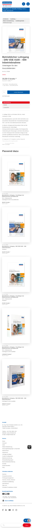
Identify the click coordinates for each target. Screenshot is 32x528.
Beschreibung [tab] (7, 102)
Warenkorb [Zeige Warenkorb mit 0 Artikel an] (28, 4)
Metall (4, 10)
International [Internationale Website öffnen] (5, 484)
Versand (4, 443)
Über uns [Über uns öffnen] (4, 486)
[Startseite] (5, 18)
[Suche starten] (3, 525)
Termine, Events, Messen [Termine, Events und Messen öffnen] (8, 480)
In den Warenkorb (18, 92)
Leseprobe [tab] (6, 107)
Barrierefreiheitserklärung (8, 462)
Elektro (24, 8)
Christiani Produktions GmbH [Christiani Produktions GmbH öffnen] (9, 488)
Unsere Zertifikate (7, 501)
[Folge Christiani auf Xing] (13, 511)
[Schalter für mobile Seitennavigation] (27, 525)
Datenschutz (5, 451)
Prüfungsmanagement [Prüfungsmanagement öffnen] (8, 478)
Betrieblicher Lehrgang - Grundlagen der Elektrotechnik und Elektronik (13, 195)
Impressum (5, 453)
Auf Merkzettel (6, 96)
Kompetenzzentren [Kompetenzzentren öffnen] (7, 476)
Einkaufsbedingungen (7, 460)
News (3, 442)
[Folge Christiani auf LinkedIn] (6, 511)
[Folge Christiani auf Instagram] (16, 511)
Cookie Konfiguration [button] (7, 457)
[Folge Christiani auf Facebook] (2, 511)
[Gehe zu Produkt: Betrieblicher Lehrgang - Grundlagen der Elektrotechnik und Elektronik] (16, 173)
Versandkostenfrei (13, 84)
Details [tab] (5, 105)
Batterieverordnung (7, 458)
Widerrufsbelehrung (7, 447)
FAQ (3, 468)
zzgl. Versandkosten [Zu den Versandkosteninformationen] (12, 497)
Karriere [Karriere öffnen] (4, 475)
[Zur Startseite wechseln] (7, 2)
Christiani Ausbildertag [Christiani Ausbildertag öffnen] (8, 482)
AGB (3, 445)
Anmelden (23, 4)
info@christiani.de (10, 435)
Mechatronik (10, 10)
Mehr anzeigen (6, 144)
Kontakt (4, 464)
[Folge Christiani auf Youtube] (10, 511)
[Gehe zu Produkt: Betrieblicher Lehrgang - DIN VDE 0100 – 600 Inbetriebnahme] (16, 224)
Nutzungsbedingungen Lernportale (11, 449)
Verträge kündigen (7, 455)
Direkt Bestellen (6, 466)
